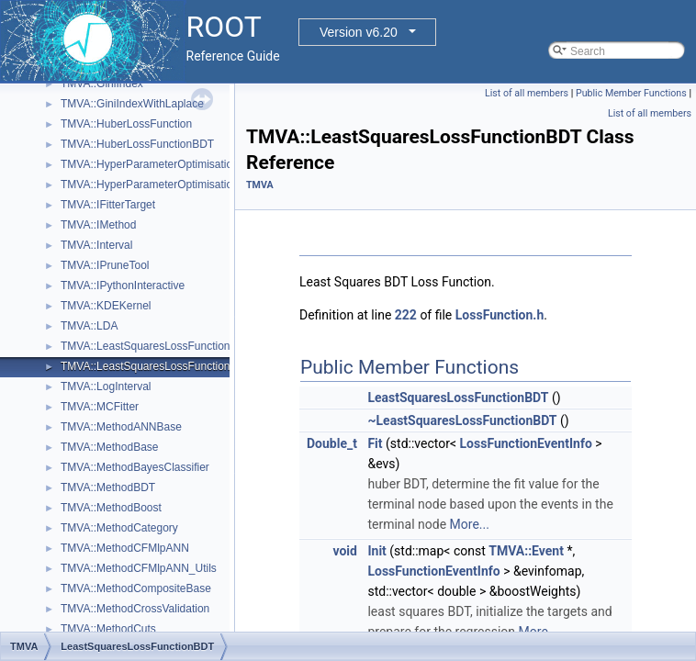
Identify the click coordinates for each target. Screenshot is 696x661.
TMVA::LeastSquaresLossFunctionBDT (157, 366)
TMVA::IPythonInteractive (123, 285)
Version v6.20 (359, 32)
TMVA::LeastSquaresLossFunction (145, 346)
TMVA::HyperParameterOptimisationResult (165, 184)
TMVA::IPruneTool (105, 265)
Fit (374, 443)
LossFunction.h (499, 315)
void (344, 550)
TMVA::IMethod (98, 224)
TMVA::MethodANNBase (121, 426)
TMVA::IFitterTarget (108, 204)
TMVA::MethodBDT (108, 487)
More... (469, 524)
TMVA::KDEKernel (106, 305)
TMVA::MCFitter (100, 406)
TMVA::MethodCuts (108, 628)
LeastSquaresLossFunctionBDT (457, 397)
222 (406, 315)
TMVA (260, 185)
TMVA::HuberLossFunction (126, 124)
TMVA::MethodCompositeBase (136, 588)
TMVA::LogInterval (106, 386)
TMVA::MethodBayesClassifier (135, 467)
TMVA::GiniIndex (102, 83)
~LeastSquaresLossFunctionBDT (461, 420)
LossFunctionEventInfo (526, 443)
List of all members (526, 93)
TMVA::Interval (96, 245)
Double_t (332, 443)
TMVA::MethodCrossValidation (135, 608)
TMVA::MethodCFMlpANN (125, 548)
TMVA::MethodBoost (111, 507)
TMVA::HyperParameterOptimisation (150, 164)
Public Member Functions (631, 93)
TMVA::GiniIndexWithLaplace (132, 103)
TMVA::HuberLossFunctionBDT (137, 144)
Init (376, 550)
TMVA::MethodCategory (119, 527)
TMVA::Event (526, 550)
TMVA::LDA (89, 325)
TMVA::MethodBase (110, 447)
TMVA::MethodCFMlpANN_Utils (139, 568)
